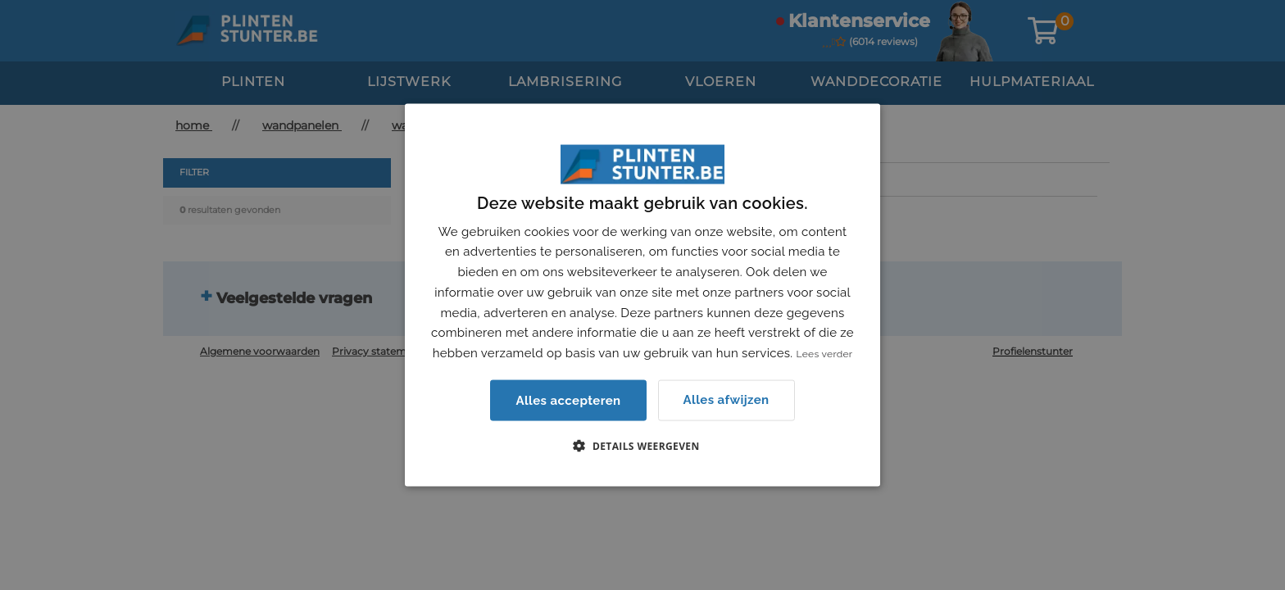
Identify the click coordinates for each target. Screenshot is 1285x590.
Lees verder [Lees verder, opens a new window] (825, 354)
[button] (642, 445)
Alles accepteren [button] (567, 400)
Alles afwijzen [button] (726, 400)
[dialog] (642, 295)
